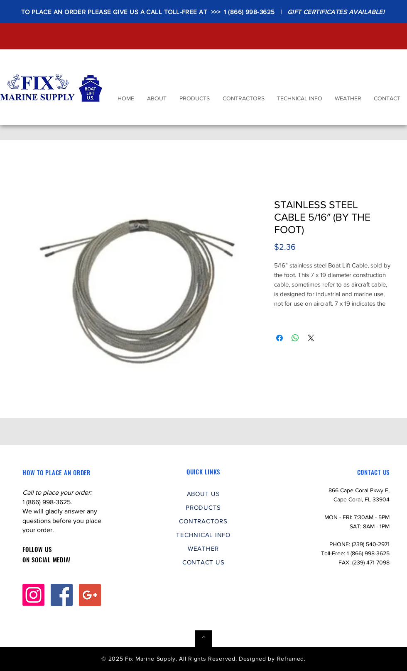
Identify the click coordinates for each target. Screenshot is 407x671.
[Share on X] (311, 338)
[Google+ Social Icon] (90, 595)
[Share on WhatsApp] (295, 338)
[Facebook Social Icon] (62, 595)
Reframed (290, 658)
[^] (203, 638)
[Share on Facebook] (279, 338)
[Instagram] (33, 595)
